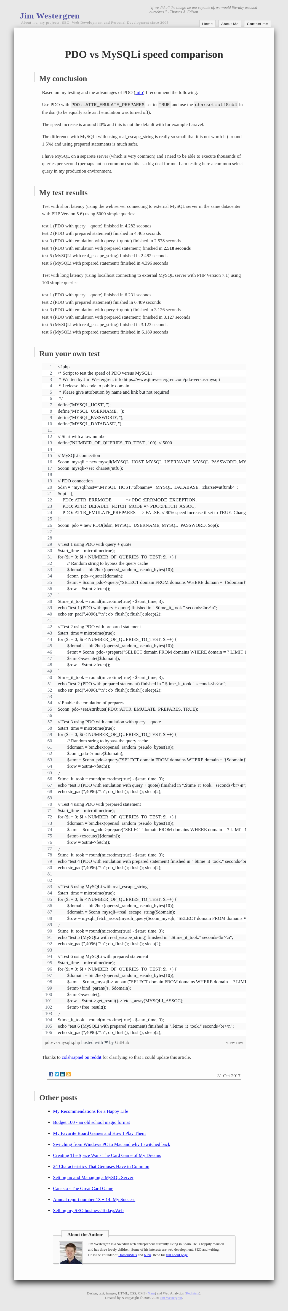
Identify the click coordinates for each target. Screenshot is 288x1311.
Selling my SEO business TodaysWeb (88, 1210)
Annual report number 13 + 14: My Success (94, 1199)
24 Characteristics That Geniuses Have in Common (101, 1166)
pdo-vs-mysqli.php (63, 1042)
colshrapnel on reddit (82, 1057)
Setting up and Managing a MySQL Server (93, 1177)
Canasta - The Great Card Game (83, 1188)
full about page (177, 1255)
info (139, 92)
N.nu (147, 1255)
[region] (144, 700)
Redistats (192, 1293)
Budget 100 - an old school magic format (91, 1122)
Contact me (257, 24)
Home (207, 24)
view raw (234, 1042)
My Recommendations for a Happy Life (90, 1111)
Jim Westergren (50, 15)
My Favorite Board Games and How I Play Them (99, 1133)
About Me (230, 24)
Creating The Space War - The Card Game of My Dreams (107, 1155)
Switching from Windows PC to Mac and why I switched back (111, 1144)
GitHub (122, 1042)
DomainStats (127, 1255)
